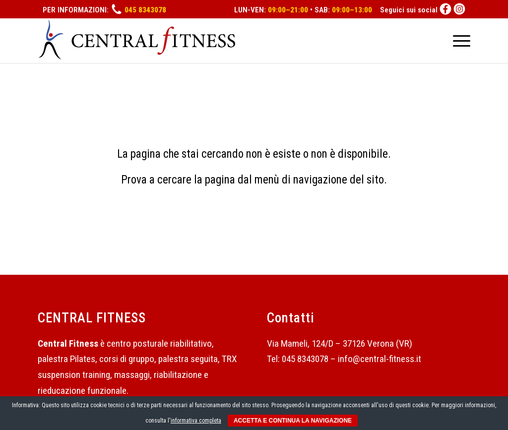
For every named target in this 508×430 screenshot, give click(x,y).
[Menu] (458, 40)
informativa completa (196, 420)
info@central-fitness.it (379, 359)
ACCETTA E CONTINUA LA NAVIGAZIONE (293, 420)
